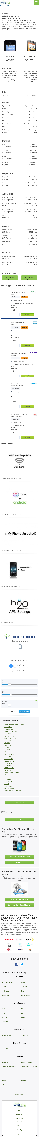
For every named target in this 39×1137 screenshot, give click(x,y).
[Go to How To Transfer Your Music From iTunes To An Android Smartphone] (19, 498)
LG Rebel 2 (7, 734)
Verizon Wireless (7, 982)
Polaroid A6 (7, 745)
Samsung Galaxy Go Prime (12, 738)
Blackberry (24, 1080)
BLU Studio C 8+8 (9, 754)
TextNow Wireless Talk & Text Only (19, 354)
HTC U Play (7, 756)
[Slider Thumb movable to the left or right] (9, 684)
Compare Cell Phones (6, 6)
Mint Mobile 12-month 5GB (18, 293)
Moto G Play (8, 727)
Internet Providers (7, 1049)
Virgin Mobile (6, 991)
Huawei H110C (8, 770)
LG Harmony (8, 775)
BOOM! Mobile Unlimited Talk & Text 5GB (19, 415)
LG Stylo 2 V (8, 781)
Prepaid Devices (26, 1062)
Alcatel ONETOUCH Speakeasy (13, 790)
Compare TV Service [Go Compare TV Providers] (19, 899)
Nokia (23, 1017)
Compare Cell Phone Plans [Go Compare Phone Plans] (19, 857)
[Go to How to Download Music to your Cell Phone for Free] (19, 570)
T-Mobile (24, 987)
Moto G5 (6, 784)
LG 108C (7, 749)
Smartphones (6, 1062)
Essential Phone (9, 729)
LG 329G (7, 743)
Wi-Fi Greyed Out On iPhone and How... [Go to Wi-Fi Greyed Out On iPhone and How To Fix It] (11, 478)
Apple (4, 1009)
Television (24, 1049)
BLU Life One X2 (9, 761)
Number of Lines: (19, 661)
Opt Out (19, 1134)
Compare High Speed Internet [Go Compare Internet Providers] (19, 905)
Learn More (19, 802)
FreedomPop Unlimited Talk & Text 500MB (18, 385)
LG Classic (7, 740)
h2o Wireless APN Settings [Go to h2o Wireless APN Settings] (8, 622)
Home (19, 1110)
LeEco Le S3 (8, 786)
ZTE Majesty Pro (9, 768)
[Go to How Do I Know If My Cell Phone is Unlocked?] (19, 534)
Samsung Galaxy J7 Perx (11, 772)
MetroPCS (5, 995)
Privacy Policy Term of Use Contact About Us (19, 1120)
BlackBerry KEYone (10, 752)
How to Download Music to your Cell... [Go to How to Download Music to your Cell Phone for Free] (11, 586)
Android (4, 1080)
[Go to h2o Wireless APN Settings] (19, 606)
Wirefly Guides (19, 1094)
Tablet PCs (24, 1035)
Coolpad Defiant (9, 788)
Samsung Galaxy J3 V (10, 777)
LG (22, 1013)
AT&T (23, 982)
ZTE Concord (8, 763)
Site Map (19, 1130)
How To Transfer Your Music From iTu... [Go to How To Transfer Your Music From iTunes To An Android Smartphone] (11, 514)
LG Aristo (7, 747)
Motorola (5, 1017)
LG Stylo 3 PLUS (9, 736)
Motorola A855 (8, 759)
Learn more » (6, 85)
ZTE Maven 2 (8, 779)
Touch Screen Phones (9, 1067)
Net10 (23, 991)
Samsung (5, 1021)
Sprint (4, 987)
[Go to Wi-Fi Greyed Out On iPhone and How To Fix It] (19, 462)
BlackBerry (24, 1009)
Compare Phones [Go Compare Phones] (19, 862)
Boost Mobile (25, 995)
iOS (3, 1084)
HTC (3, 1013)
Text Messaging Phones (29, 1067)
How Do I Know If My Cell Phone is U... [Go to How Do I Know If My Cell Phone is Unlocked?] (11, 550)
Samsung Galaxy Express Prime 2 (14, 724)
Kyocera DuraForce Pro (11, 731)
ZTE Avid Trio (8, 765)
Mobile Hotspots (7, 1035)
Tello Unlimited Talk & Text (18, 323)
